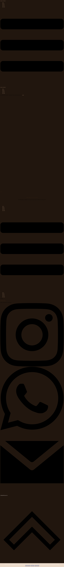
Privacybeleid (37, 565)
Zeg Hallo (3, 6)
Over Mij (3, 5)
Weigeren (32, 565)
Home (3, 2)
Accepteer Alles (28, 565)
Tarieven (3, 4)
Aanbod (3, 3)
